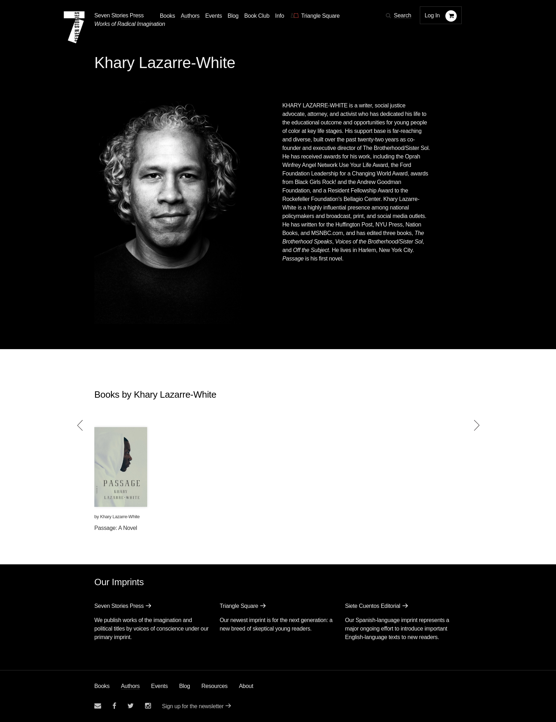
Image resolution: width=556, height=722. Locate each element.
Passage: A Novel (115, 528)
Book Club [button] (256, 16)
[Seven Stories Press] (74, 27)
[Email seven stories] (97, 706)
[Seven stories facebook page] (114, 706)
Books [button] (167, 16)
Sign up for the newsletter (193, 706)
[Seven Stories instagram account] (148, 706)
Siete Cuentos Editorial (372, 606)
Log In (432, 15)
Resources (214, 686)
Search (402, 15)
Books (102, 686)
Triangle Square (238, 606)
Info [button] (279, 16)
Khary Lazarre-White (120, 516)
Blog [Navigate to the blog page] (233, 16)
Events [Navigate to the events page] (213, 16)
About (246, 686)
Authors (130, 686)
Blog (184, 686)
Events (159, 686)
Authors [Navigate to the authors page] (190, 16)
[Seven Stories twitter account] (130, 706)
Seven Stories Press (119, 15)
